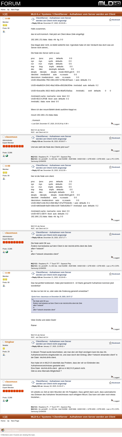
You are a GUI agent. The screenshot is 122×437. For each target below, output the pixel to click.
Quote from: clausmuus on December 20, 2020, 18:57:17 (52, 296)
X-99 (7, 18)
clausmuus (11, 136)
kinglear (9, 342)
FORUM (11, 3)
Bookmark (116, 20)
